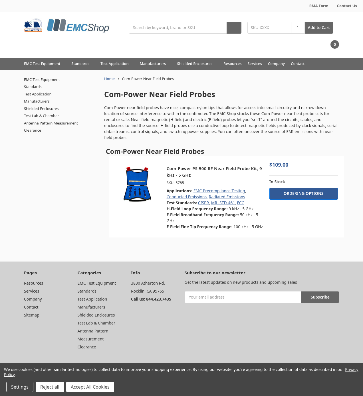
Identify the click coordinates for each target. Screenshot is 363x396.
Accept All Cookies (90, 387)
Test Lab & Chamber (41, 115)
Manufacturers (155, 63)
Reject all (49, 387)
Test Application (117, 63)
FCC (240, 202)
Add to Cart (319, 27)
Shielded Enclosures (197, 63)
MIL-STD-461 (223, 202)
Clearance (32, 130)
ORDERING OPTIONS (304, 193)
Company (276, 63)
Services (254, 63)
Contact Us (347, 5)
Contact (297, 63)
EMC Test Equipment (44, 63)
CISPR (203, 202)
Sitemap (31, 315)
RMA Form (318, 5)
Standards (82, 63)
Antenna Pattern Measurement (51, 123)
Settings (20, 387)
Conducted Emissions (187, 196)
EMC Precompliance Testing (219, 190)
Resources (232, 63)
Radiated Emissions (227, 196)
